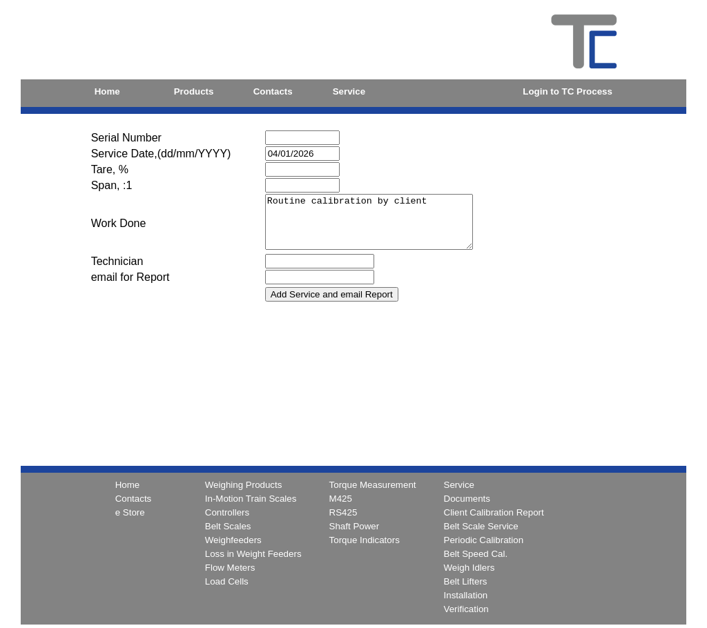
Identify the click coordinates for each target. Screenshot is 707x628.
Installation (466, 595)
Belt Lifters (465, 581)
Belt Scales (228, 526)
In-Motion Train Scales (251, 498)
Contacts (273, 91)
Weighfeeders (233, 540)
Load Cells (227, 581)
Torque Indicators (364, 540)
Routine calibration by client (381, 227)
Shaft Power (354, 526)
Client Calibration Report (494, 512)
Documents (467, 498)
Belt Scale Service (481, 526)
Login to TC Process (567, 91)
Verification (466, 609)
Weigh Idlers (469, 567)
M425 (340, 498)
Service (349, 91)
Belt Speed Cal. (476, 554)
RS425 (343, 512)
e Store (130, 512)
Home (107, 91)
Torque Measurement (372, 485)
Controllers (227, 512)
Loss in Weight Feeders (253, 554)
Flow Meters (230, 567)
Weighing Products (243, 485)
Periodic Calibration (484, 540)
